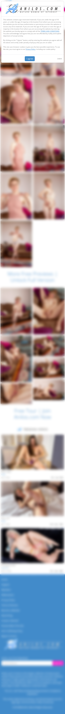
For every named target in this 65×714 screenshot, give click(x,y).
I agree (29, 58)
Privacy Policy (30, 49)
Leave (59, 58)
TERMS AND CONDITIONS (50, 31)
